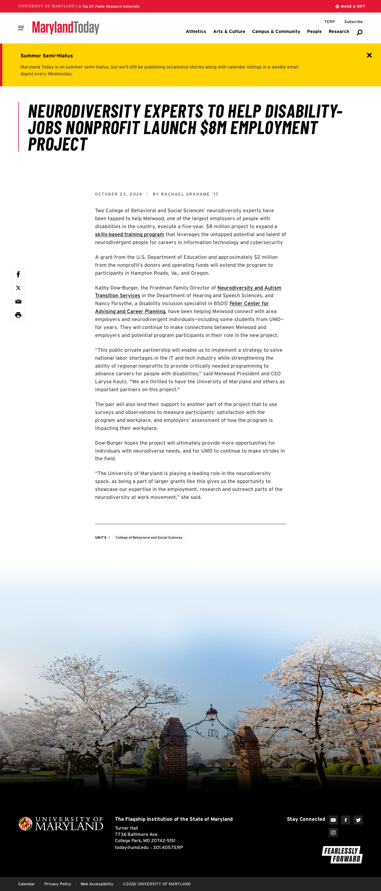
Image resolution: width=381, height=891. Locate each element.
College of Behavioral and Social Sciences (149, 537)
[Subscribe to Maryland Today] (353, 21)
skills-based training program (129, 234)
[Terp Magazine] (329, 21)
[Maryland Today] (65, 28)
